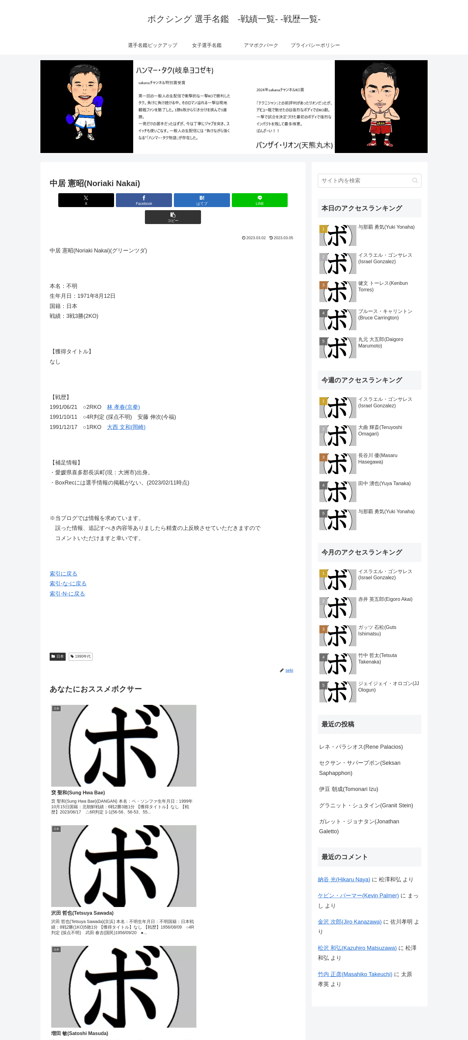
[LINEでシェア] (214, 200)
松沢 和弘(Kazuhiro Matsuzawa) (357, 948)
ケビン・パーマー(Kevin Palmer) (358, 895)
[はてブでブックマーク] (173, 200)
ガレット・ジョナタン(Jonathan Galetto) (359, 826)
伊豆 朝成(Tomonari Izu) (348, 789)
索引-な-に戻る (68, 567)
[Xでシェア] (90, 200)
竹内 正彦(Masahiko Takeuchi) (355, 974)
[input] (369, 181)
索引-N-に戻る (67, 577)
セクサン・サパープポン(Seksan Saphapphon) (359, 768)
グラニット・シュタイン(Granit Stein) (366, 805)
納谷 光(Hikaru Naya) (344, 879)
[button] (256, 200)
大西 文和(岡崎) (126, 410)
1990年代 (81, 639)
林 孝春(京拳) (123, 390)
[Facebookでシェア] (131, 200)
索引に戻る (63, 557)
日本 (57, 639)
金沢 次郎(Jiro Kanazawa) (350, 922)
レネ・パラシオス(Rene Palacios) (361, 747)
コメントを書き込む (173, 951)
